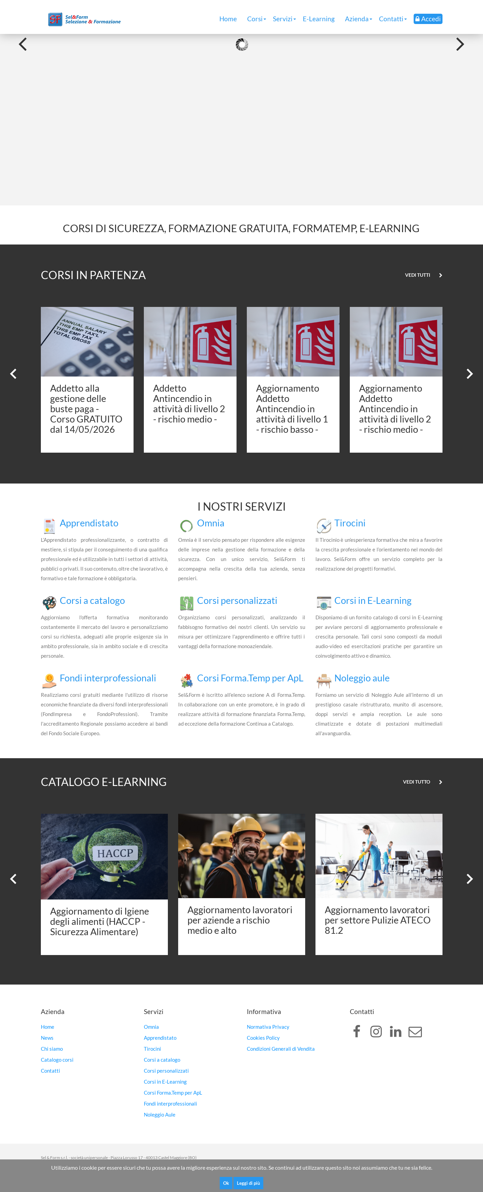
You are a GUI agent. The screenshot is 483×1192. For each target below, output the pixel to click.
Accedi (428, 19)
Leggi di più (248, 1183)
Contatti (391, 18)
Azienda (357, 18)
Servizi (282, 18)
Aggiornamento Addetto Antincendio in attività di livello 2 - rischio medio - (395, 408)
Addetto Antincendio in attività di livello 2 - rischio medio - (189, 403)
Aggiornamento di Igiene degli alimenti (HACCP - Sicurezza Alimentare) (99, 921)
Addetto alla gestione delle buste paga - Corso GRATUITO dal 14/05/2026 (86, 408)
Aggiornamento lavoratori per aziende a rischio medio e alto (239, 920)
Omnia (211, 522)
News (47, 1038)
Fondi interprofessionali (108, 677)
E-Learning (319, 18)
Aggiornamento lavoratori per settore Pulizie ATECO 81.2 (378, 920)
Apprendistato (89, 522)
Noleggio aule (362, 677)
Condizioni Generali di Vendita (281, 1049)
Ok (226, 1183)
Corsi (255, 18)
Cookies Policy (263, 1038)
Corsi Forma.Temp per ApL (250, 677)
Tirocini (350, 522)
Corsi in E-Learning (373, 600)
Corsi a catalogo (92, 600)
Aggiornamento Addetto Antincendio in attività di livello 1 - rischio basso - (292, 408)
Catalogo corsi (57, 1060)
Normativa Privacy (268, 1027)
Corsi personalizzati (237, 600)
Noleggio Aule (159, 1114)
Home (228, 18)
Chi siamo (52, 1049)
